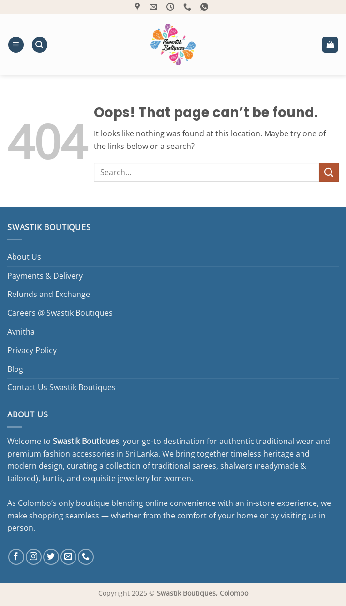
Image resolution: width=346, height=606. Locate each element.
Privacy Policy (32, 350)
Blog (15, 369)
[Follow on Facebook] (16, 557)
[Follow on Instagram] (34, 557)
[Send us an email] (68, 557)
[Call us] (86, 557)
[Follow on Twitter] (51, 557)
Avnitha (21, 331)
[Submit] (329, 172)
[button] (16, 45)
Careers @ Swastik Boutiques (60, 313)
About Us (24, 256)
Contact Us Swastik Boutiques (61, 387)
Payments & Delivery (45, 275)
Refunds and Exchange (48, 294)
